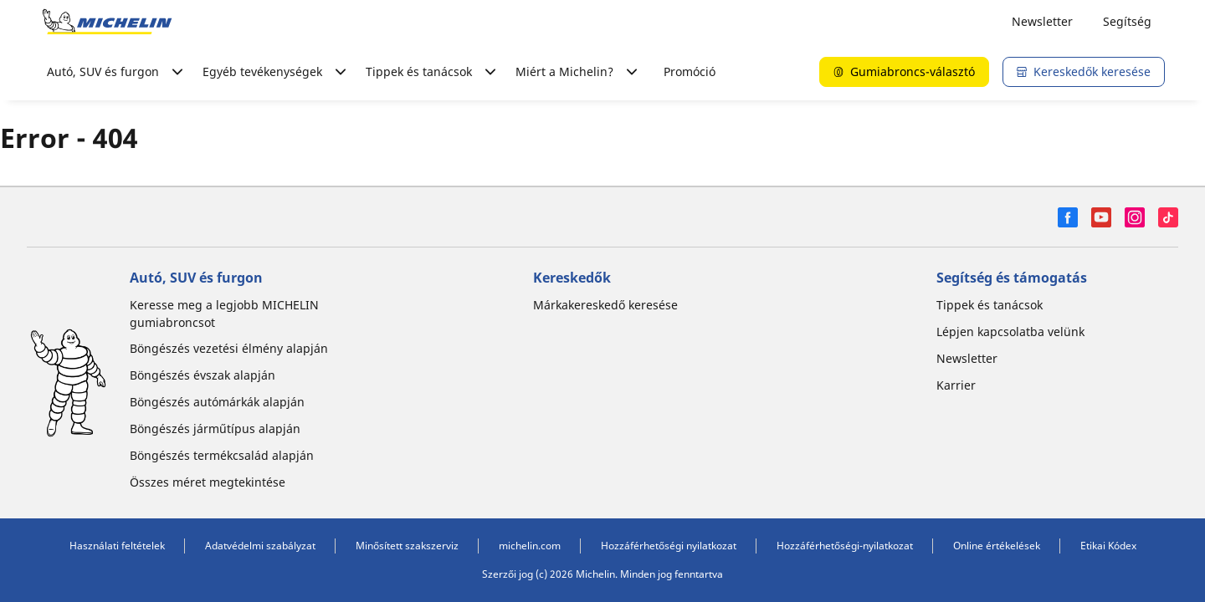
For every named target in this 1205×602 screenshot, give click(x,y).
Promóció (689, 71)
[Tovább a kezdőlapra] (107, 22)
